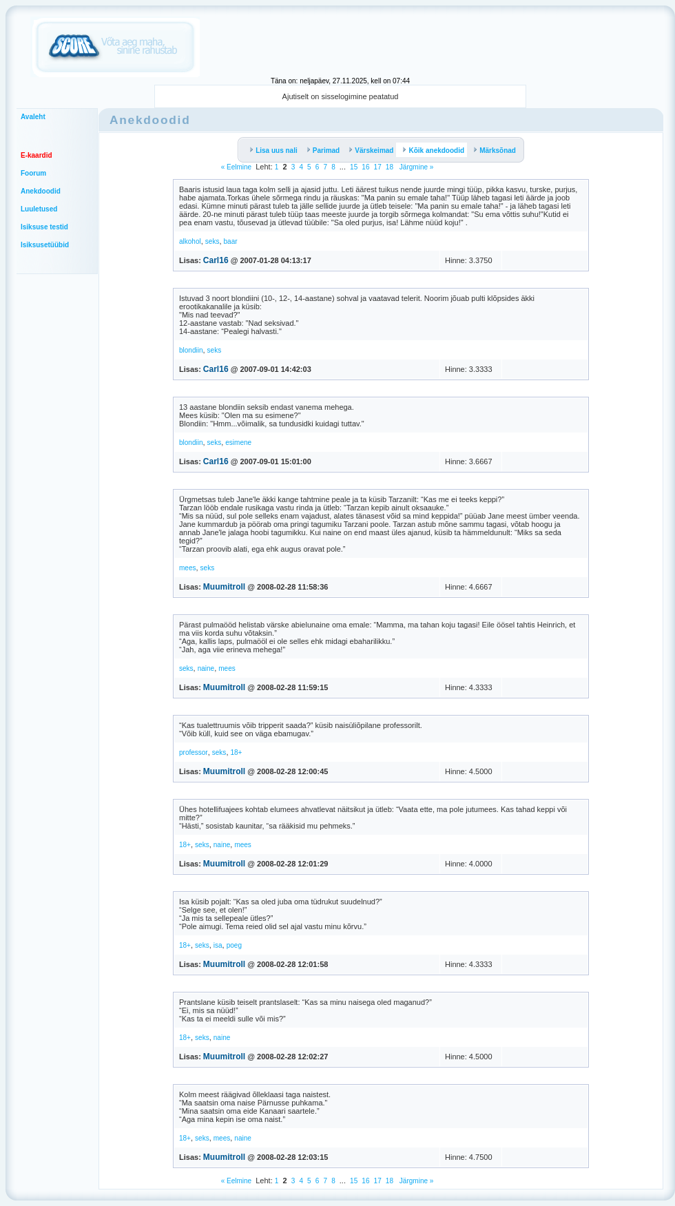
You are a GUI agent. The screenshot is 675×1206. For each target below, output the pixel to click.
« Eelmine (236, 167)
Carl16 (216, 260)
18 (389, 167)
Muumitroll (224, 587)
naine (206, 668)
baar (231, 241)
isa (218, 945)
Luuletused (39, 209)
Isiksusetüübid (45, 245)
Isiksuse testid (44, 227)
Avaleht (33, 117)
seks (212, 241)
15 (353, 167)
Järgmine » (415, 167)
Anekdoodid (41, 191)
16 (365, 167)
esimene (238, 442)
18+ (236, 752)
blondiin (190, 350)
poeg (234, 945)
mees (187, 568)
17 (378, 167)
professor (193, 752)
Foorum (33, 173)
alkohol (190, 241)
